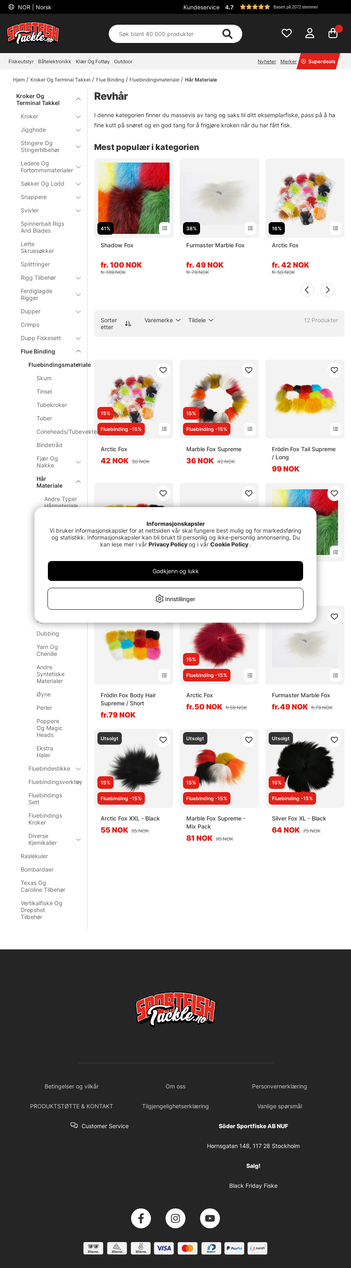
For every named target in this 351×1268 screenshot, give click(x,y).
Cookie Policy (229, 544)
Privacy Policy (168, 544)
